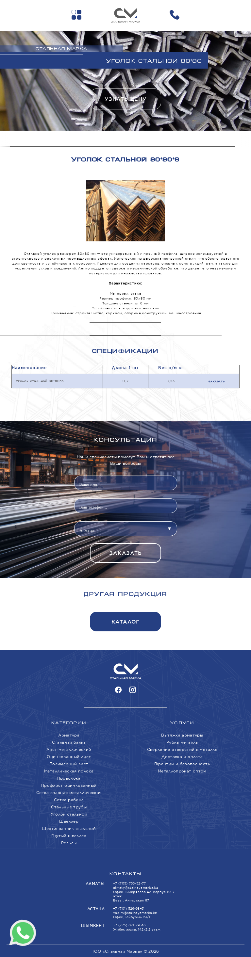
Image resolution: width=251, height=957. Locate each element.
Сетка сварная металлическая (69, 792)
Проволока (69, 778)
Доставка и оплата (182, 756)
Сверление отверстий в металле (182, 749)
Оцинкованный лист (69, 756)
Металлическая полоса (68, 771)
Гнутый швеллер (69, 835)
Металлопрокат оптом (182, 771)
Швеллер (68, 821)
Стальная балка (69, 742)
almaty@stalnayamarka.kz (135, 887)
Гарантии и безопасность (182, 763)
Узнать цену (125, 99)
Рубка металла (182, 742)
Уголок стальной (69, 814)
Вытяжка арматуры (182, 735)
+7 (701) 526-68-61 (128, 908)
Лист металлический (68, 749)
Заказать (217, 381)
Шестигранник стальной (69, 828)
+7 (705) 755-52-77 (129, 883)
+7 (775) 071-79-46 (129, 925)
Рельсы (68, 842)
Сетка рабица (69, 799)
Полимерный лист (68, 763)
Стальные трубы (69, 806)
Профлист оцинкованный (69, 785)
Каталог (125, 621)
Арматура (68, 735)
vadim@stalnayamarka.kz (135, 913)
